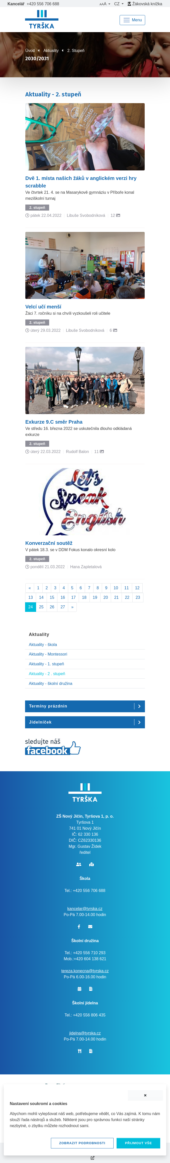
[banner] (41, 20)
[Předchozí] (29, 588)
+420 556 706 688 (43, 4)
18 (84, 597)
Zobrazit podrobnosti (82, 1143)
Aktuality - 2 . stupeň (47, 674)
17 (73, 597)
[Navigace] (132, 20)
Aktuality (50, 50)
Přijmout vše (138, 1143)
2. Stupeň (75, 50)
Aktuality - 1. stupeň (46, 664)
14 (41, 597)
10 (116, 588)
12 (137, 588)
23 (138, 597)
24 (30, 607)
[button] (105, 4)
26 (52, 607)
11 (126, 588)
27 (62, 607)
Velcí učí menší (43, 306)
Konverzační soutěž (48, 543)
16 (62, 597)
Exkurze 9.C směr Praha (53, 422)
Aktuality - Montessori (48, 654)
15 (52, 597)
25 (41, 607)
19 (95, 597)
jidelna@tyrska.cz (85, 1033)
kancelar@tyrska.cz (85, 909)
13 (30, 597)
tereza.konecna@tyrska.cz (85, 971)
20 (106, 597)
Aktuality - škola (43, 644)
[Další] (72, 607)
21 (116, 597)
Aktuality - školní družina (50, 683)
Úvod (30, 50)
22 (127, 597)
